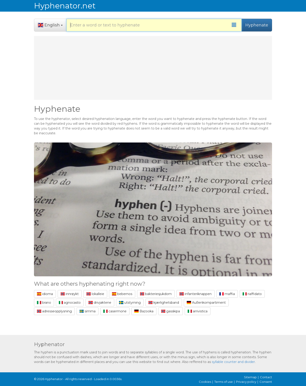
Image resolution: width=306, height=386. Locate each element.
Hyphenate (256, 25)
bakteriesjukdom (156, 294)
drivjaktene (99, 303)
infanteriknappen (195, 294)
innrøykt (70, 294)
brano (44, 303)
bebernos (122, 294)
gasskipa (170, 311)
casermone (115, 311)
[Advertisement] (153, 68)
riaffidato (252, 294)
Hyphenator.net (65, 5)
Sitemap (250, 377)
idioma (45, 294)
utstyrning (130, 303)
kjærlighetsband (163, 303)
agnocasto (70, 303)
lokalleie (95, 294)
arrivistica (197, 311)
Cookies (205, 381)
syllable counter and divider (233, 362)
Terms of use (223, 381)
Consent (265, 381)
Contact (266, 377)
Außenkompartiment (206, 303)
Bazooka (143, 311)
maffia (227, 294)
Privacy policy (246, 381)
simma (88, 311)
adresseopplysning (54, 311)
